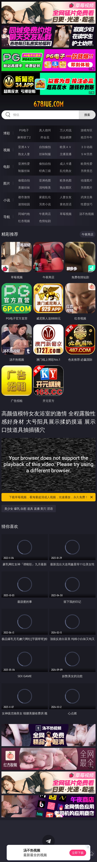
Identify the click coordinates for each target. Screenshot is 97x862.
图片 (6, 183)
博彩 (6, 133)
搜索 (87, 115)
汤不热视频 (86, 214)
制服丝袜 (24, 171)
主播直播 (65, 154)
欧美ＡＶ (65, 147)
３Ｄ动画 (86, 147)
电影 (6, 166)
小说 (6, 200)
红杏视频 (24, 221)
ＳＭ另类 (86, 154)
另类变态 (86, 171)
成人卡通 (65, 164)
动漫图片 (86, 180)
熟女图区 (65, 187)
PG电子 (24, 130)
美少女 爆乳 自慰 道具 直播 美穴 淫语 (28, 509)
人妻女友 (65, 197)
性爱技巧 (86, 204)
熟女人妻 (24, 154)
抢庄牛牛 (86, 137)
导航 (6, 217)
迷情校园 (24, 204)
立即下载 (78, 853)
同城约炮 (24, 214)
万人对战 (65, 130)
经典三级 (45, 171)
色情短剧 (45, 221)
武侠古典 (86, 197)
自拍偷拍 (45, 147)
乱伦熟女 (65, 171)
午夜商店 (45, 214)
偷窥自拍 (24, 180)
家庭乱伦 (45, 197)
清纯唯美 (45, 187)
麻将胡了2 (24, 137)
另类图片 (86, 187)
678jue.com (48, 104)
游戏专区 (86, 130)
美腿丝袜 (24, 187)
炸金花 (45, 137)
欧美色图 (65, 180)
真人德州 (45, 130)
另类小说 (45, 204)
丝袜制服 (45, 154)
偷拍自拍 (45, 164)
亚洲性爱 (24, 164)
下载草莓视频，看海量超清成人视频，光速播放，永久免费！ (51, 497)
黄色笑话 (65, 204)
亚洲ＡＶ (24, 147)
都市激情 (24, 197)
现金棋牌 (65, 137)
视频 (6, 150)
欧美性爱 (86, 164)
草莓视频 (65, 214)
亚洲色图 (45, 180)
